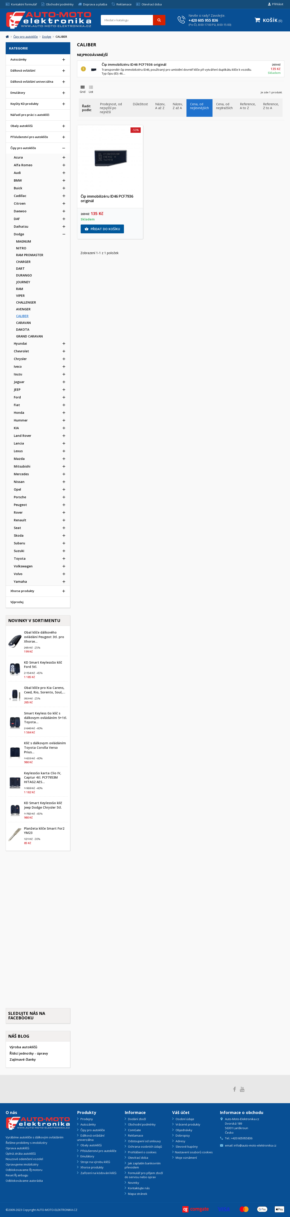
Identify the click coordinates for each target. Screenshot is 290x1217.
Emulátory (87, 1156)
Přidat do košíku (102, 229)
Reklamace (135, 1135)
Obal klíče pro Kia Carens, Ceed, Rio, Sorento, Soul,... (44, 690)
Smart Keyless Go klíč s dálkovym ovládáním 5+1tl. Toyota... (45, 717)
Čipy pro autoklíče (92, 1130)
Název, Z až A (178, 106)
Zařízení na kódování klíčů (98, 1173)
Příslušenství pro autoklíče (98, 1151)
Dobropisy (182, 1135)
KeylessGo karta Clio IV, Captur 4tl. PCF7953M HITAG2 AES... (42, 777)
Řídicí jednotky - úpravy (29, 1053)
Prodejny (86, 1119)
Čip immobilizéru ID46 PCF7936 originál (134, 64)
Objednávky (183, 1130)
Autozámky (88, 1124)
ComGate (134, 1130)
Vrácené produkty (187, 1124)
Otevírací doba (137, 1158)
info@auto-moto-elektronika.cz (255, 1145)
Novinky (133, 1183)
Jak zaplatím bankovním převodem (143, 1165)
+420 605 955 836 (203, 21)
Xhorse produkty (92, 1167)
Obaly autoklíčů (91, 1145)
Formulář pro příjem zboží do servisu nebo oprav (144, 1175)
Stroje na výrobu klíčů (95, 1162)
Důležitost (140, 104)
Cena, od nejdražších (224, 106)
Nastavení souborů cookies (194, 1152)
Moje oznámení (186, 1158)
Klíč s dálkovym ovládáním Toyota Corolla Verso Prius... (45, 747)
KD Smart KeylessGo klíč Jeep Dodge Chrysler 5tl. (43, 805)
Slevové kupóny (186, 1146)
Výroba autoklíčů (23, 1047)
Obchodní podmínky (141, 1124)
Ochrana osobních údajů (144, 1146)
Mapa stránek (137, 1194)
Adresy (180, 1141)
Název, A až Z (160, 106)
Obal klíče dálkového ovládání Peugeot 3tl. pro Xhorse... (44, 637)
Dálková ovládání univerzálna (90, 1137)
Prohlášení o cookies (142, 1152)
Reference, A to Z (248, 106)
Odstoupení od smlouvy (144, 1141)
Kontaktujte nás (138, 1188)
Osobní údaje (184, 1119)
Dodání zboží (136, 1119)
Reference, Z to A (271, 106)
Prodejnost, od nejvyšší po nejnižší (111, 108)
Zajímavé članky (23, 1059)
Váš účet (181, 1112)
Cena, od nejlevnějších (199, 106)
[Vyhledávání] (133, 20)
